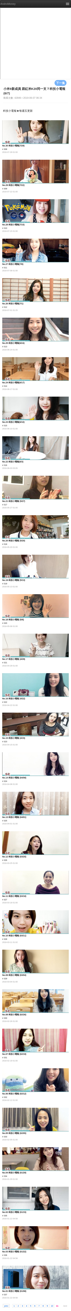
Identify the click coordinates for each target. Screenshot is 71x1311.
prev (6, 1306)
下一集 (60, 82)
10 (52, 1306)
